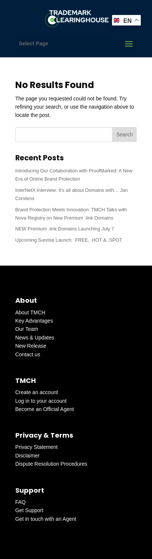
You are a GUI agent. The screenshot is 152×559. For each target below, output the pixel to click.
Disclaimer (27, 456)
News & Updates (34, 338)
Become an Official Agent (44, 409)
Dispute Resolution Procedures (51, 464)
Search (124, 135)
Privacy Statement (36, 447)
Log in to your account (41, 401)
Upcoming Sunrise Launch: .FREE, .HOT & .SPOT (68, 240)
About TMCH (30, 312)
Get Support (29, 510)
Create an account (36, 392)
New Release (30, 346)
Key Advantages (34, 321)
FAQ (20, 502)
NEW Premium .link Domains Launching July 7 (64, 229)
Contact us (27, 354)
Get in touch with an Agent (45, 519)
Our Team (26, 329)
